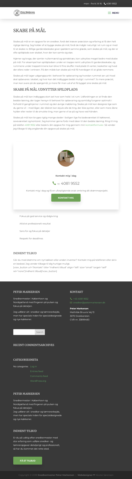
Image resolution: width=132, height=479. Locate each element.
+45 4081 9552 (80, 298)
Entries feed (36, 371)
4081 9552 (30, 125)
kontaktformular (94, 125)
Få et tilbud (27, 460)
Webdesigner (85, 475)
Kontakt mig (66, 197)
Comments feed (39, 376)
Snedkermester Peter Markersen (56, 475)
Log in (33, 366)
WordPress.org (38, 380)
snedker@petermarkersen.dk (89, 302)
